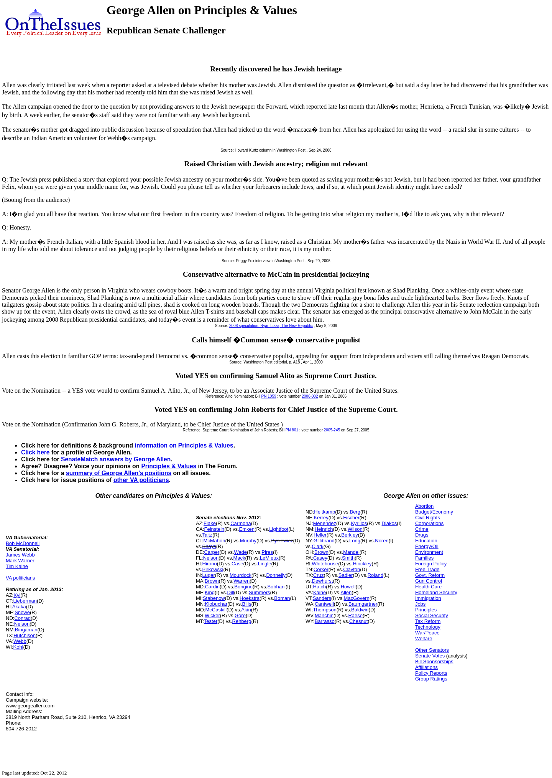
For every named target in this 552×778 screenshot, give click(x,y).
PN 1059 (268, 396)
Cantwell (324, 604)
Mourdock (240, 575)
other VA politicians (141, 480)
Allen (346, 592)
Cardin (212, 587)
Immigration (428, 598)
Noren (381, 540)
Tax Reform (427, 621)
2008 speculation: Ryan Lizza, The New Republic (271, 326)
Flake (210, 523)
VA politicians (20, 578)
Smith (348, 558)
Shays (209, 546)
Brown (212, 581)
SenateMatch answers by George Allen (116, 459)
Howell (348, 587)
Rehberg (241, 621)
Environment (429, 552)
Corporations (429, 523)
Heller (320, 535)
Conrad (22, 618)
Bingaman (26, 630)
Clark (318, 546)
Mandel (351, 552)
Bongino (243, 587)
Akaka (19, 607)
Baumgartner (362, 604)
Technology (427, 627)
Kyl (16, 595)
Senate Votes (430, 656)
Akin (246, 610)
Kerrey (321, 517)
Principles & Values (168, 466)
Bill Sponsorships (434, 661)
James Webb (20, 555)
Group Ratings (431, 679)
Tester (210, 621)
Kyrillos (359, 523)
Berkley (349, 535)
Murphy (248, 540)
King (210, 592)
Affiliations (426, 667)
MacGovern (357, 598)
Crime (422, 529)
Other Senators (432, 650)
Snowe (22, 612)
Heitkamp (324, 512)
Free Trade (427, 569)
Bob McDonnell (22, 543)
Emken (247, 529)
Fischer (351, 517)
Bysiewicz (282, 540)
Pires (267, 552)
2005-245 (332, 430)
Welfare (423, 638)
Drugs (422, 535)
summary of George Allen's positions (118, 473)
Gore (240, 615)
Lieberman (25, 601)
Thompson (324, 610)
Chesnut (358, 621)
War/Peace (427, 633)
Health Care (428, 587)
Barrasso (325, 621)
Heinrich (324, 529)
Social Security (431, 615)
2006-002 (310, 396)
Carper (212, 552)
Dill (230, 592)
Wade (240, 552)
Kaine (319, 592)
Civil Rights (427, 517)
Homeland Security (436, 592)
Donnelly (276, 575)
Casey (320, 558)
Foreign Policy (431, 564)
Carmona (240, 523)
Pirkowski (212, 569)
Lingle (264, 564)
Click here (35, 452)
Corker (321, 569)
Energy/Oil (427, 546)
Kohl (18, 647)
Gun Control (428, 581)
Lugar (208, 575)
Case (237, 564)
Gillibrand (324, 540)
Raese (355, 615)
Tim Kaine (17, 566)
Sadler (345, 575)
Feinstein (214, 529)
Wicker (212, 615)
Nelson (22, 624)
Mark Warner (20, 560)
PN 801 (292, 430)
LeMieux (269, 558)
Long (354, 540)
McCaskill (216, 610)
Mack (239, 558)
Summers (259, 592)
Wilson (355, 529)
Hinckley (362, 564)
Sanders (322, 598)
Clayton (351, 569)
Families (424, 558)
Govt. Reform (430, 575)
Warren (241, 581)
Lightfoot (278, 529)
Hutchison (24, 635)
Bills (246, 604)
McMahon (214, 540)
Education (426, 540)
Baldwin (360, 610)
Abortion (424, 506)
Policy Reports (431, 673)
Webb (19, 641)
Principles (426, 610)
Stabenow (214, 598)
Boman (282, 598)
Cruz (318, 575)
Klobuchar (216, 604)
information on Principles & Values (184, 445)
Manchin (324, 615)
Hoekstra (250, 598)
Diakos (389, 523)
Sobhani (276, 587)
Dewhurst (322, 581)
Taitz (207, 535)
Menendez (324, 523)
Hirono (209, 564)
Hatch (319, 587)
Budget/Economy (434, 512)
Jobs (420, 604)
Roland (375, 575)
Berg (355, 512)
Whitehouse (325, 564)
